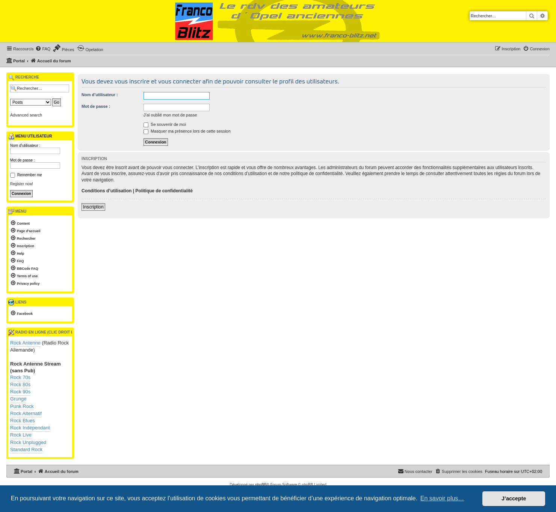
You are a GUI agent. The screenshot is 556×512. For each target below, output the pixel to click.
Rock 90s (20, 391)
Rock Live (21, 435)
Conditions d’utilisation (106, 190)
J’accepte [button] (514, 498)
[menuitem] (42, 48)
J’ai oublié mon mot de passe (170, 115)
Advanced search (26, 115)
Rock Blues (22, 420)
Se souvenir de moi (165, 124)
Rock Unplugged (28, 442)
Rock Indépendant (30, 427)
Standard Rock (26, 449)
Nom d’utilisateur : (100, 94)
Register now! (21, 184)
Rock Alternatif (26, 413)
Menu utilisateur (30, 136)
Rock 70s (20, 377)
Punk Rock (22, 406)
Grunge (18, 399)
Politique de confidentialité (164, 190)
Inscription (93, 207)
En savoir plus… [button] (442, 498)
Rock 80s (20, 384)
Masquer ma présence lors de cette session (187, 131)
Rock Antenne (25, 343)
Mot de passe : (96, 106)
